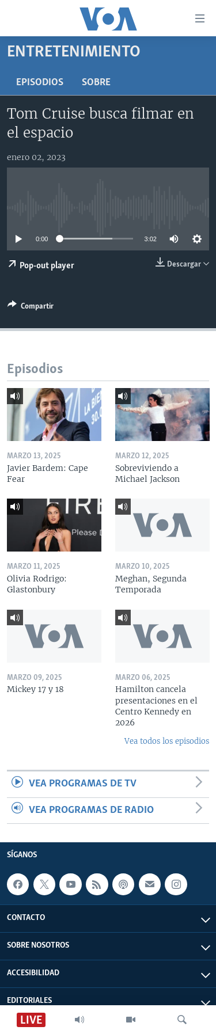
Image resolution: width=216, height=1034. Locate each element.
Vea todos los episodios (166, 741)
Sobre (96, 82)
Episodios (39, 82)
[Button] (30, 308)
